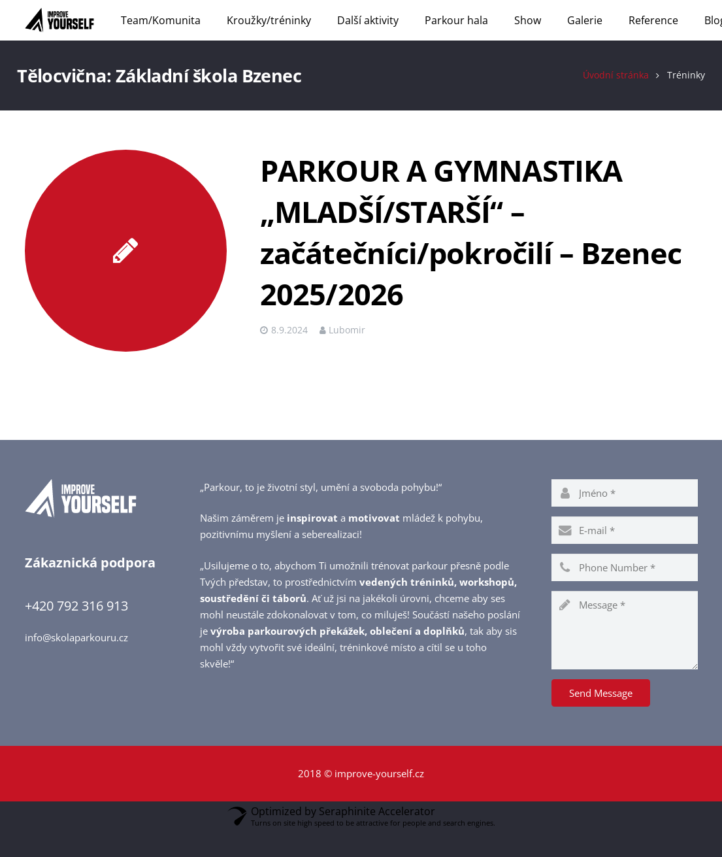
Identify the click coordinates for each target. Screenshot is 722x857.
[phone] (624, 592)
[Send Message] (600, 717)
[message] (624, 655)
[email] (624, 555)
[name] (624, 517)
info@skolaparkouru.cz (76, 662)
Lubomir (347, 355)
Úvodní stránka (609, 100)
